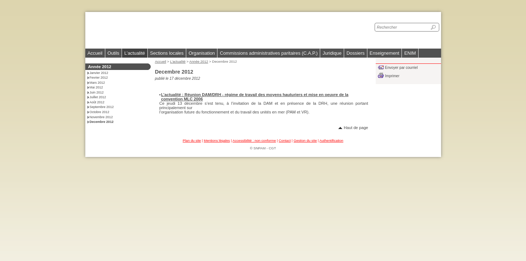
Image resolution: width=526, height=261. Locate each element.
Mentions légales (217, 140)
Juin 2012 (97, 92)
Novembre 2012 (101, 117)
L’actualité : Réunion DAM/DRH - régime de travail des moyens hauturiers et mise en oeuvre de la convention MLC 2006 (254, 96)
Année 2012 (198, 61)
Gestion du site (305, 140)
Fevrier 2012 (99, 77)
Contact (285, 140)
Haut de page (356, 127)
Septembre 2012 (102, 107)
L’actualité (178, 61)
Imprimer (392, 76)
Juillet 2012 (98, 97)
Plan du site (192, 140)
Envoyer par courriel (401, 68)
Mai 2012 (96, 87)
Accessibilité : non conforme (254, 140)
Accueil (94, 53)
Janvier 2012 (99, 73)
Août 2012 (97, 102)
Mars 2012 (97, 82)
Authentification (331, 140)
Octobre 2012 (100, 112)
